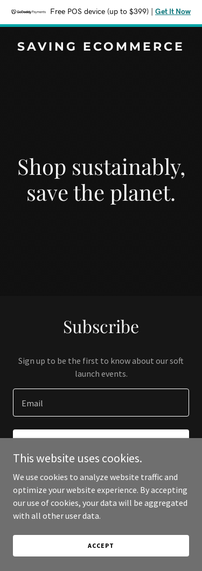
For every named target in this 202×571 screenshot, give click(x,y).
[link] (101, 47)
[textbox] (101, 403)
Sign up (101, 444)
